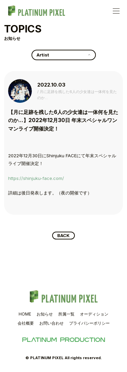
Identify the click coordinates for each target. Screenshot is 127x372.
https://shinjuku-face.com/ (36, 178)
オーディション (94, 314)
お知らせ (45, 314)
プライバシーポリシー (89, 323)
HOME (25, 314)
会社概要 (26, 323)
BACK (63, 235)
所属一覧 (66, 314)
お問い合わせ (51, 323)
